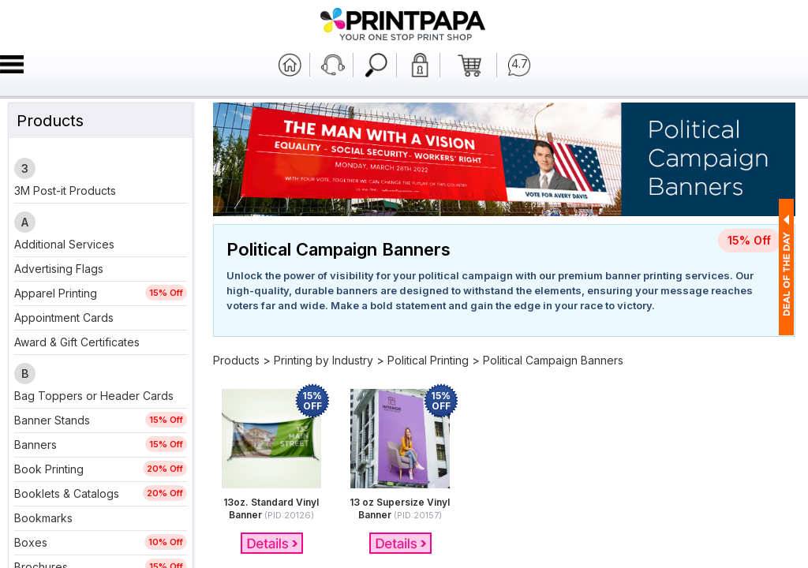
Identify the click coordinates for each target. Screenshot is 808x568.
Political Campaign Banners (553, 360)
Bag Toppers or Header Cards (94, 395)
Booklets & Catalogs (66, 493)
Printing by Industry (323, 360)
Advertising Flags (58, 268)
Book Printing (49, 469)
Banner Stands (52, 420)
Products (236, 360)
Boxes (30, 542)
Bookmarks (43, 518)
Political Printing (428, 360)
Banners (35, 444)
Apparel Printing (55, 293)
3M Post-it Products (65, 190)
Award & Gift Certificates (77, 342)
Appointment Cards (64, 317)
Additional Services (64, 244)
